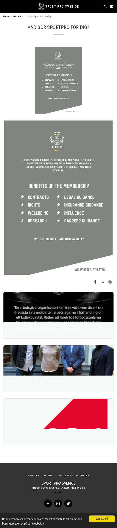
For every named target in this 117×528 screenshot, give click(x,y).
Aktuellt (16, 16)
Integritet (57, 492)
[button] (4, 6)
